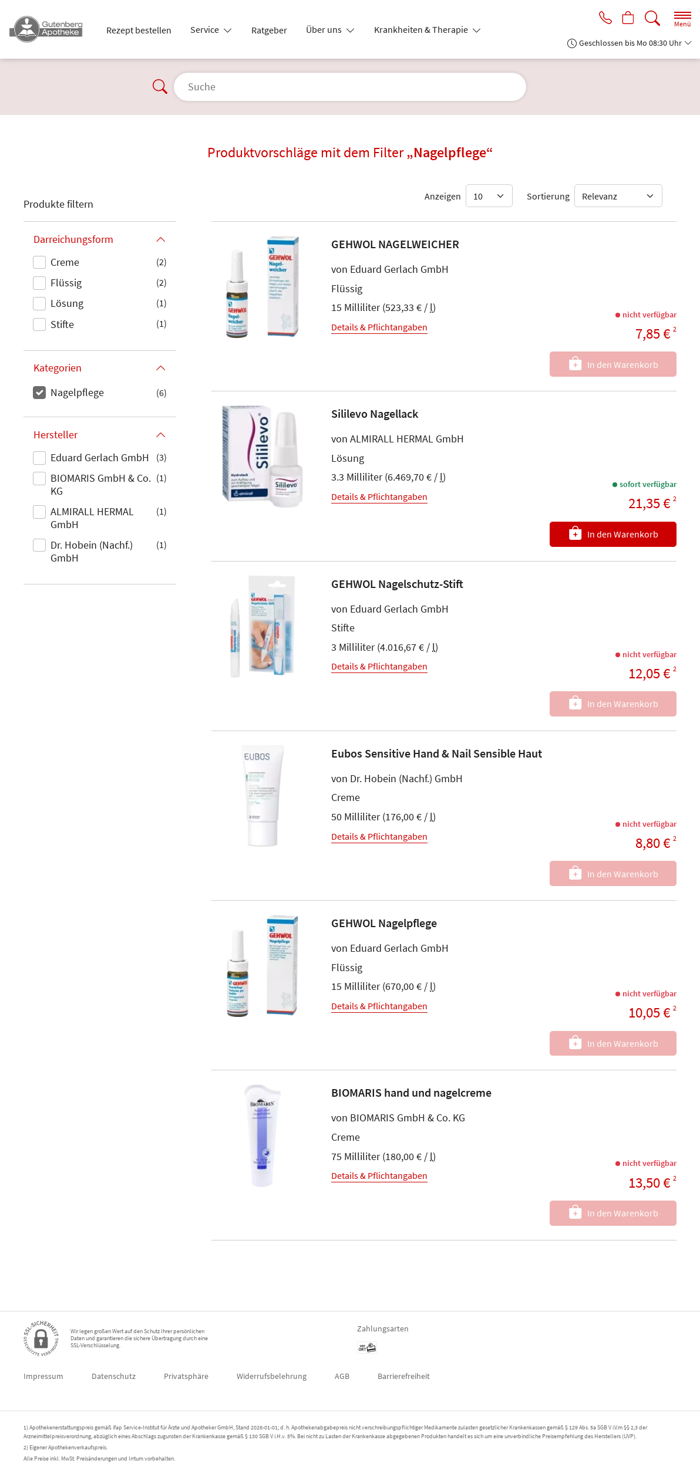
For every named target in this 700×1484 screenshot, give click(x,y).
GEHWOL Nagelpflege (384, 922)
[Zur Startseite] (50, 29)
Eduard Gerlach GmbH (100, 457)
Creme (65, 262)
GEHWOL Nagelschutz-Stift (397, 583)
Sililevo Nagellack (374, 413)
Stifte (62, 324)
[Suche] (652, 18)
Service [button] (205, 29)
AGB (342, 1376)
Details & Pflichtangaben (379, 327)
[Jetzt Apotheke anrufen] (601, 19)
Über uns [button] (325, 29)
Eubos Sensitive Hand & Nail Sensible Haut (436, 753)
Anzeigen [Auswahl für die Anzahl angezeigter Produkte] (443, 196)
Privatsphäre (186, 1376)
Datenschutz (114, 1376)
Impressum (43, 1376)
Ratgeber (269, 30)
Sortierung (548, 196)
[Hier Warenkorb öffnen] (627, 19)
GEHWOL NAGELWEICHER (395, 243)
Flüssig (66, 282)
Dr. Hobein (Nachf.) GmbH (92, 551)
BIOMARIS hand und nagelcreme (411, 1092)
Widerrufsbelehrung (272, 1376)
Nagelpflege (77, 392)
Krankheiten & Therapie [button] (422, 29)
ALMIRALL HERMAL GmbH (92, 518)
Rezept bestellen (138, 30)
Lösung (67, 303)
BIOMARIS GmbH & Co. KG (101, 484)
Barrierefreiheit (404, 1376)
